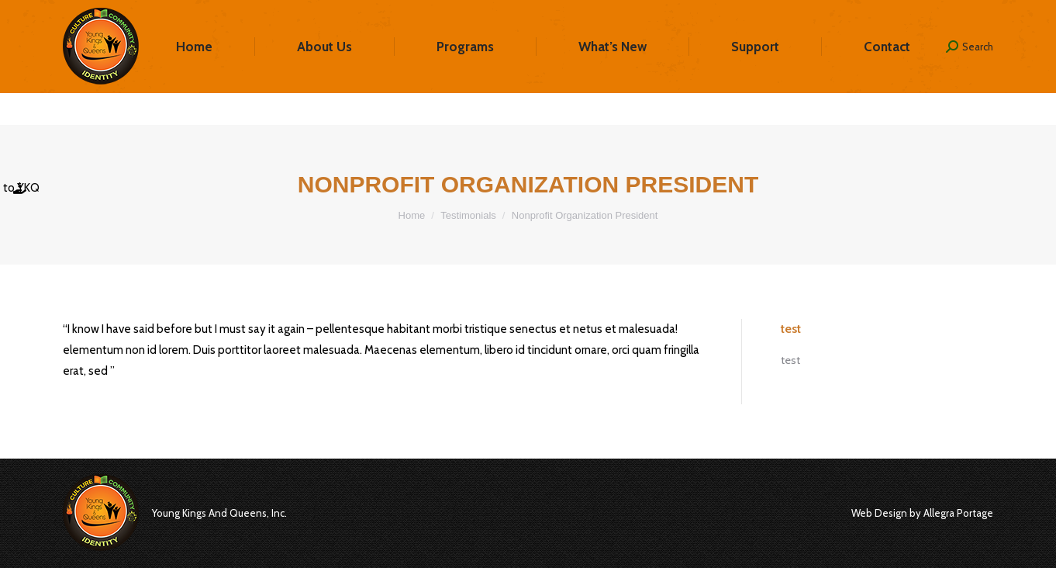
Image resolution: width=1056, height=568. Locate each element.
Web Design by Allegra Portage (922, 513)
